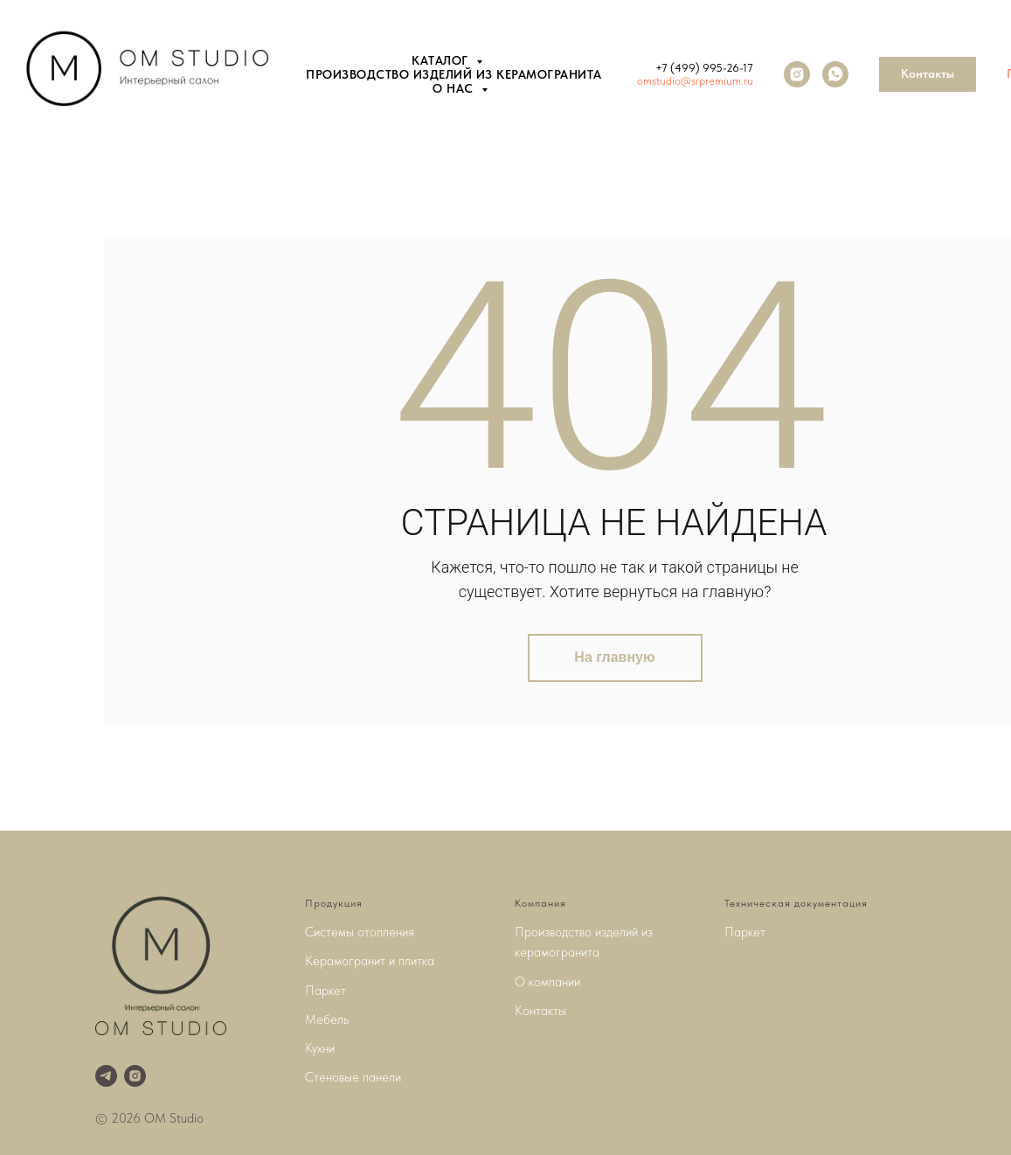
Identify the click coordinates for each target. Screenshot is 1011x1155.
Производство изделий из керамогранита (454, 74)
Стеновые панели (353, 1077)
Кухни (320, 1048)
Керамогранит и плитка (369, 961)
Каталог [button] (442, 60)
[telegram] (106, 1076)
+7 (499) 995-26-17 (704, 67)
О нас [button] (455, 88)
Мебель (327, 1019)
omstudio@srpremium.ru (695, 80)
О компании (547, 982)
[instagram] (797, 74)
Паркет (325, 990)
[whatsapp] (835, 74)
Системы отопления (359, 932)
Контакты (540, 1011)
